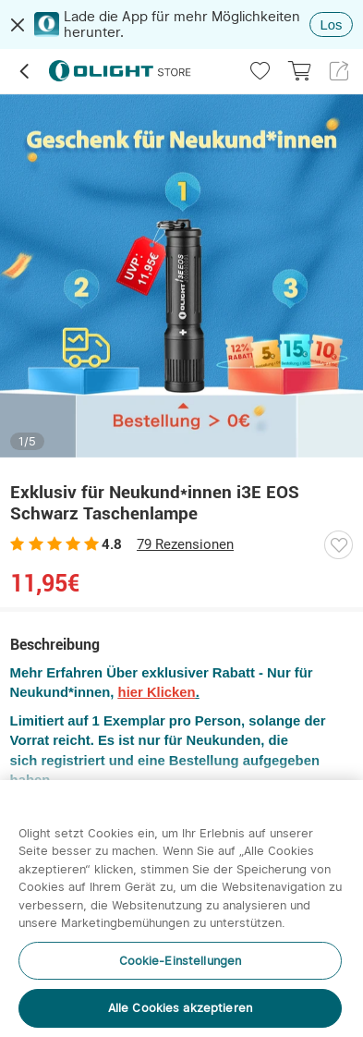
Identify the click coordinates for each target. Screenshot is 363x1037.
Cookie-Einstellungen (180, 961)
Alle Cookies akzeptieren (180, 1008)
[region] (181, 908)
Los (332, 25)
